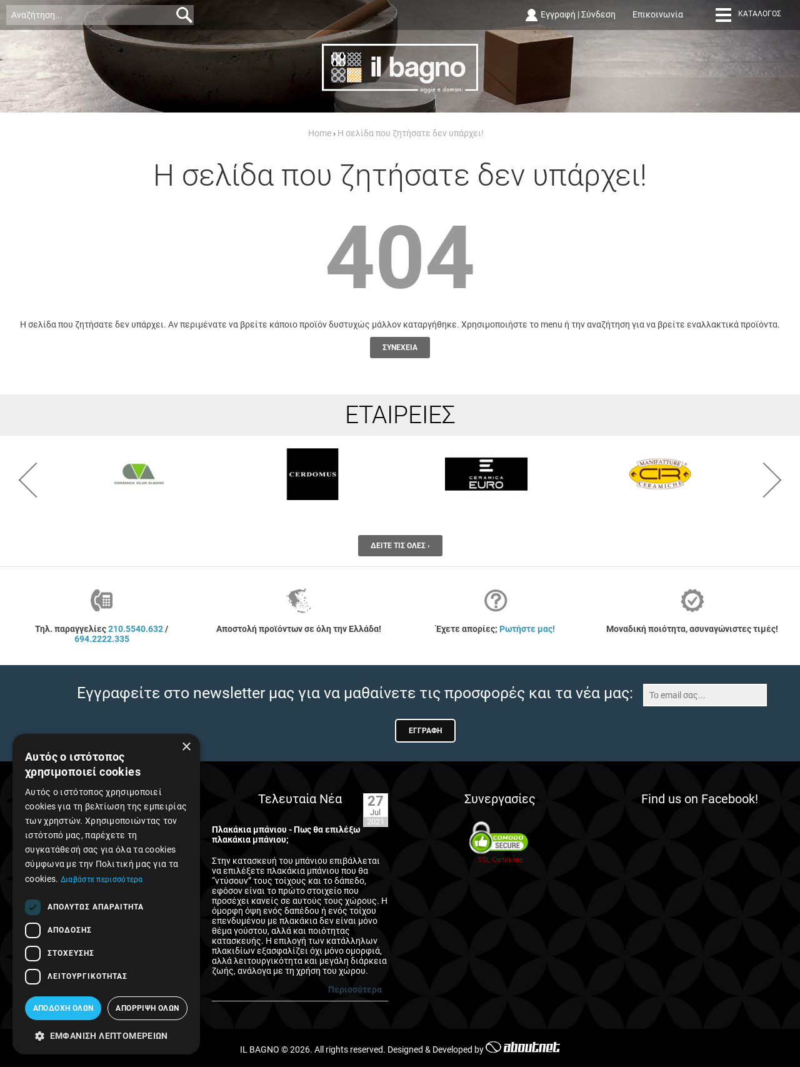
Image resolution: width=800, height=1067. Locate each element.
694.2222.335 (101, 639)
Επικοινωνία (657, 14)
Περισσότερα (355, 989)
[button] (106, 1035)
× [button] (186, 747)
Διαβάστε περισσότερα (102, 879)
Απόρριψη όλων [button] (147, 1008)
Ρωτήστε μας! (527, 629)
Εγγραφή (558, 14)
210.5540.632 (135, 629)
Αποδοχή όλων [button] (63, 1008)
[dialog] (106, 894)
